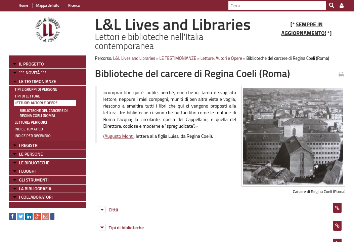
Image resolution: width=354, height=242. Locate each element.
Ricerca (70, 5)
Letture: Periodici (27, 122)
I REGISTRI (25, 145)
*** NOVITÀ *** (29, 72)
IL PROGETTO (27, 64)
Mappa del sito (44, 5)
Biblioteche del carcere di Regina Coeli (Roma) (40, 113)
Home (20, 5)
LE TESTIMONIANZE (33, 81)
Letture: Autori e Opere (32, 103)
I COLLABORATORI (32, 197)
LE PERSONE (27, 154)
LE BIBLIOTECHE (30, 162)
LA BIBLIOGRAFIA (31, 188)
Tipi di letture (24, 96)
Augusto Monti (117, 135)
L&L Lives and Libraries (132, 58)
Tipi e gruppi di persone (32, 89)
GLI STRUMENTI (30, 179)
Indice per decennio (29, 135)
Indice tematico (25, 129)
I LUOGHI (23, 171)
